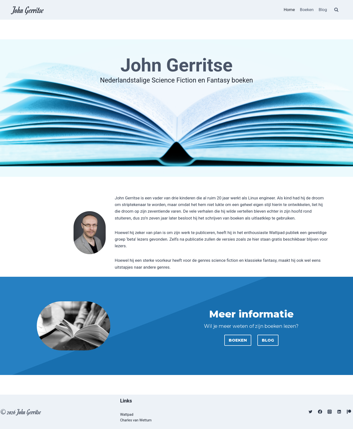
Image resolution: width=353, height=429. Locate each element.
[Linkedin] (339, 412)
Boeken (307, 9)
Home (289, 9)
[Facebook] (320, 412)
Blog (323, 9)
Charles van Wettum (135, 420)
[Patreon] (349, 412)
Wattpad (126, 415)
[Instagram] (330, 412)
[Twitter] (310, 412)
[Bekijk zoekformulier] (336, 9)
